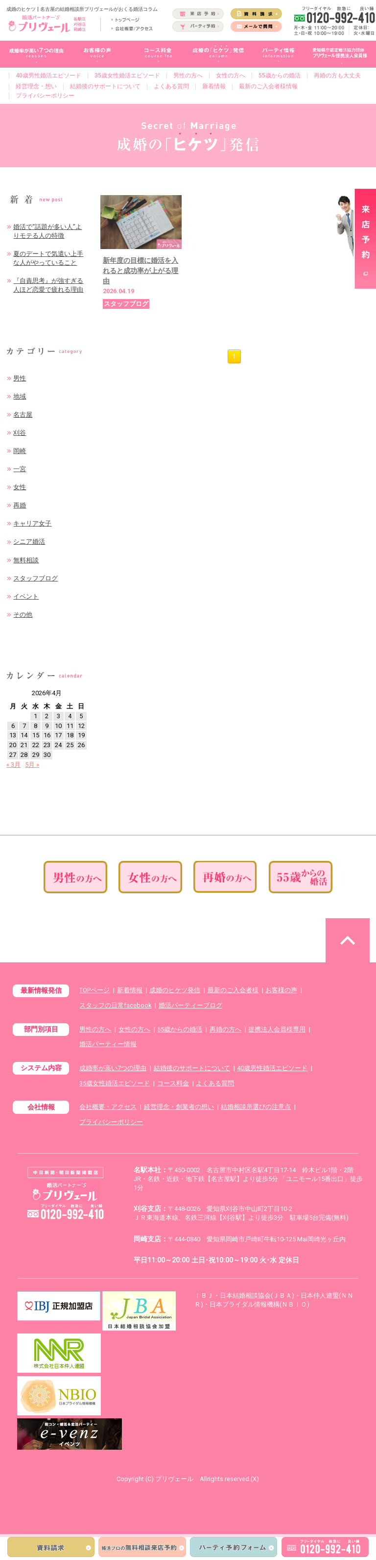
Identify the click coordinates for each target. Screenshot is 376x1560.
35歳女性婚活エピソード (127, 75)
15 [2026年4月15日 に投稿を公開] (35, 735)
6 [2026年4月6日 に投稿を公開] (13, 726)
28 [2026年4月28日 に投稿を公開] (24, 754)
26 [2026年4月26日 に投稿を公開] (81, 745)
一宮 (19, 469)
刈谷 (19, 432)
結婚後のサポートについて (105, 86)
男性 (19, 378)
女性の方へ (230, 75)
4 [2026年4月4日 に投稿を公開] (69, 716)
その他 (22, 614)
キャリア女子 (32, 523)
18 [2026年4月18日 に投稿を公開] (70, 735)
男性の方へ (188, 75)
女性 (19, 487)
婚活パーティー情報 (108, 1044)
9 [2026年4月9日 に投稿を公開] (46, 726)
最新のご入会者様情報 (268, 86)
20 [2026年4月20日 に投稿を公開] (12, 745)
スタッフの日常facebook (115, 1005)
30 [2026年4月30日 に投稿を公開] (47, 754)
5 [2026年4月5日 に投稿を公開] (81, 716)
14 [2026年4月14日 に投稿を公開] (24, 735)
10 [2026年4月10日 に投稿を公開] (58, 726)
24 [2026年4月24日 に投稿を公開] (58, 745)
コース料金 (173, 1083)
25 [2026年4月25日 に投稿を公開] (70, 745)
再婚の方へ (225, 1029)
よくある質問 (171, 86)
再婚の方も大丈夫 (337, 75)
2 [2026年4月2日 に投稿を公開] (46, 716)
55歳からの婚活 (279, 75)
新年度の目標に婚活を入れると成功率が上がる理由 (140, 270)
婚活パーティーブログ (190, 1005)
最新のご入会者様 (233, 990)
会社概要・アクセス (108, 1106)
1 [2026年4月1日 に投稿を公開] (35, 716)
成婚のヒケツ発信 (174, 990)
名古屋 (22, 414)
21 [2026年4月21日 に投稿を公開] (24, 745)
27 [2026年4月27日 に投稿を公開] (12, 754)
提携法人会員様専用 (277, 1029)
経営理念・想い (36, 86)
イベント (26, 596)
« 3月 (13, 764)
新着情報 (214, 86)
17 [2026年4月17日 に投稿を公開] (58, 735)
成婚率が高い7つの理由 (112, 1068)
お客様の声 (281, 990)
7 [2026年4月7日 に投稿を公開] (24, 726)
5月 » (32, 764)
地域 (19, 396)
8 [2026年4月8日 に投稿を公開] (35, 726)
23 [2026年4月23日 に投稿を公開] (47, 745)
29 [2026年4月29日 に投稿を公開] (35, 754)
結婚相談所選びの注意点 (256, 1106)
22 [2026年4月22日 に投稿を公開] (35, 745)
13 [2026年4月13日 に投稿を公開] (12, 735)
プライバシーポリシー (45, 95)
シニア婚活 (29, 541)
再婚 (19, 505)
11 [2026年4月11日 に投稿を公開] (70, 726)
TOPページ (94, 990)
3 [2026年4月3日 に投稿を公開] (58, 716)
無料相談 (26, 560)
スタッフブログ (35, 578)
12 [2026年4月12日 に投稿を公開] (81, 726)
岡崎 (19, 450)
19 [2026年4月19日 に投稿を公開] (81, 735)
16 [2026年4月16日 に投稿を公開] (47, 735)
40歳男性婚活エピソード (48, 75)
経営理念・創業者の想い (179, 1106)
